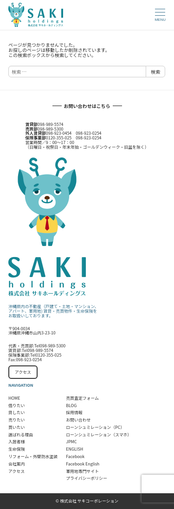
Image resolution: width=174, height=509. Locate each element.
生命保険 (16, 449)
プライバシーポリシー (86, 478)
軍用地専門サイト (82, 471)
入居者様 (16, 442)
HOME (14, 398)
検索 (155, 71)
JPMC (71, 442)
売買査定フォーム (82, 398)
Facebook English (82, 464)
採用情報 (74, 412)
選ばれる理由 (20, 435)
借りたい (16, 405)
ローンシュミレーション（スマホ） (98, 435)
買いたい (16, 427)
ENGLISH (74, 449)
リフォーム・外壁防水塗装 (33, 456)
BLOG (71, 405)
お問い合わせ (78, 420)
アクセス (23, 372)
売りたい (16, 420)
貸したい (16, 412)
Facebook (75, 456)
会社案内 (16, 464)
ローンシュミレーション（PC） (95, 427)
